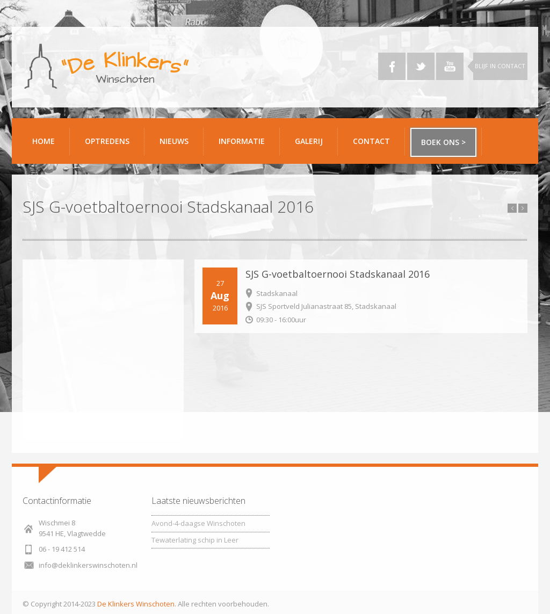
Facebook (392, 66)
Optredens (107, 141)
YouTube (450, 66)
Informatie (245, 145)
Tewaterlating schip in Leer (194, 540)
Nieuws (174, 141)
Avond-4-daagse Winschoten (198, 523)
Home (43, 141)
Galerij (312, 145)
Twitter (421, 66)
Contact (375, 145)
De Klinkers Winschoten (136, 604)
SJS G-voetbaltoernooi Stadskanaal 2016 (337, 274)
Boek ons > (443, 142)
